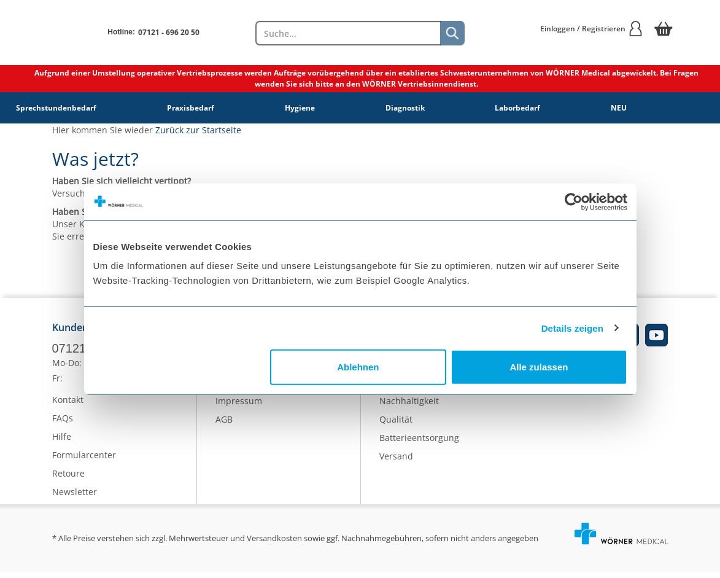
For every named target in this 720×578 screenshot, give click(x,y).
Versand (396, 461)
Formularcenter (84, 461)
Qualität (395, 425)
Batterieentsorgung (419, 443)
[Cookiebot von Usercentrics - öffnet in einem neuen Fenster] (573, 201)
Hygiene (300, 108)
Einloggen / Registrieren (591, 28)
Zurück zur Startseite (198, 130)
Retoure (68, 479)
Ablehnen (358, 367)
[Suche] (452, 33)
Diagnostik (405, 108)
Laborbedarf (517, 108)
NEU (619, 108)
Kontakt (67, 406)
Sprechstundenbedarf (56, 108)
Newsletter (74, 498)
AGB (224, 425)
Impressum (238, 406)
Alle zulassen (538, 367)
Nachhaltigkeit (409, 406)
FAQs (62, 424)
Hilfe (61, 442)
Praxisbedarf (190, 108)
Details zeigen (572, 327)
